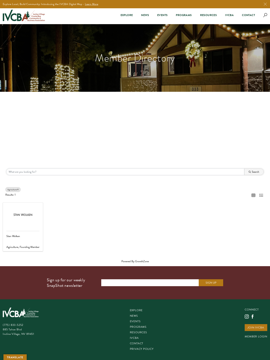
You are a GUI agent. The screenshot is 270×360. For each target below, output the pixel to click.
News (145, 15)
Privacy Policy (142, 349)
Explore (127, 15)
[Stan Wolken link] (23, 215)
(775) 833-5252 (13, 325)
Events (162, 15)
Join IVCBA (255, 328)
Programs (184, 15)
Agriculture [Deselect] (13, 189)
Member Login (256, 337)
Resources (208, 15)
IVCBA (229, 15)
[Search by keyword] (125, 172)
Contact (248, 15)
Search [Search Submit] (254, 172)
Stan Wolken (13, 236)
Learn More (91, 4)
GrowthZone (142, 261)
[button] (253, 195)
